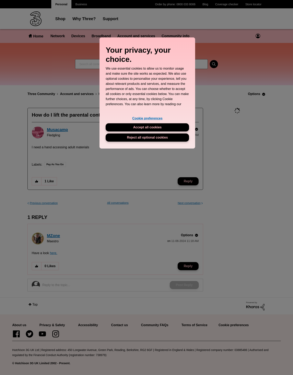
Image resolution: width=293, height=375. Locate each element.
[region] (147, 92)
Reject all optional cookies (147, 137)
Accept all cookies (147, 127)
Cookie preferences (147, 118)
